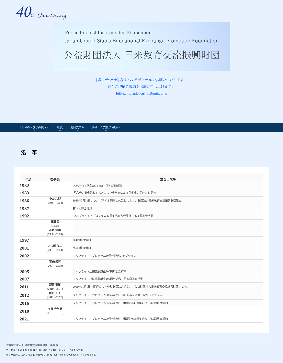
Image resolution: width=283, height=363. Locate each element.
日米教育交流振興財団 (34, 127)
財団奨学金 (77, 127)
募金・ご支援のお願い (106, 127)
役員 (60, 127)
